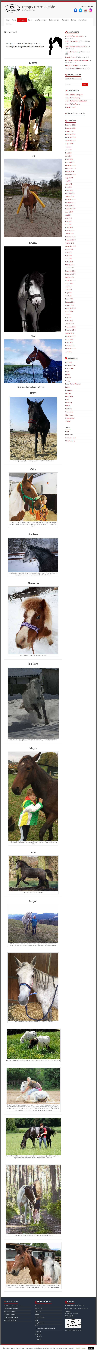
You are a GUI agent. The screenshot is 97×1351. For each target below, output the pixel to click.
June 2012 (68, 352)
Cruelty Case (69, 368)
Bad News (68, 362)
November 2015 (70, 274)
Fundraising (68, 390)
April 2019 (68, 156)
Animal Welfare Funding (72, 41)
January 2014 (69, 324)
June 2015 (68, 289)
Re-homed (39, 1339)
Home (7, 20)
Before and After (70, 365)
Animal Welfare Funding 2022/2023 (76, 46)
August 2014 (69, 311)
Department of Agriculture (11, 1308)
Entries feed (69, 435)
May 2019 (68, 153)
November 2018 (70, 168)
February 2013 (69, 345)
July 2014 (68, 314)
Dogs (67, 371)
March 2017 (69, 227)
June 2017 (68, 218)
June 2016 (68, 252)
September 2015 (70, 280)
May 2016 (68, 255)
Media (67, 399)
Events (67, 387)
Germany (68, 393)
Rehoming (68, 402)
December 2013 (70, 327)
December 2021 (70, 134)
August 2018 (69, 178)
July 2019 (68, 147)
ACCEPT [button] (91, 1348)
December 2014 (70, 308)
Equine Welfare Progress (73, 384)
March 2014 (69, 321)
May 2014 (68, 317)
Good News (69, 396)
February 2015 (69, 302)
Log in (67, 431)
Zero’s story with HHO (72, 68)
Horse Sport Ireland (9, 1314)
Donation (68, 378)
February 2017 (69, 230)
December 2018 (70, 165)
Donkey (67, 381)
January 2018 (69, 196)
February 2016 (69, 265)
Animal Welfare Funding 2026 (74, 36)
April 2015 (68, 296)
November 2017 (70, 203)
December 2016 (70, 237)
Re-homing (22, 20)
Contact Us (9, 24)
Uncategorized (69, 418)
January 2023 (69, 131)
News (14, 20)
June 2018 (68, 184)
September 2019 (70, 140)
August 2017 (69, 212)
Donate (73, 20)
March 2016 (69, 262)
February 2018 (69, 193)
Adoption (39, 1336)
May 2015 (68, 293)
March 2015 (69, 299)
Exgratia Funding (70, 57)
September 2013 (70, 336)
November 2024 (70, 128)
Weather (68, 421)
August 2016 (69, 249)
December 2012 (70, 349)
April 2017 (68, 224)
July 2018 (68, 181)
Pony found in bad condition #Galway (76, 60)
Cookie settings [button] (81, 1348)
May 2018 (68, 187)
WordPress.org (70, 441)
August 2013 (69, 339)
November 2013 (70, 330)
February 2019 (69, 162)
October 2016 (69, 243)
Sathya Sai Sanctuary (10, 1311)
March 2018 (69, 190)
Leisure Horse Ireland (10, 1320)
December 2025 (70, 125)
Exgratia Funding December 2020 (46, 1328)
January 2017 (69, 234)
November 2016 (70, 240)
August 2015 (69, 283)
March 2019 (69, 159)
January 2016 (69, 268)
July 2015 (68, 286)
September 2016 (70, 246)
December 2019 (70, 137)
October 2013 (69, 333)
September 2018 (70, 175)
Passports (65, 20)
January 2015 (69, 305)
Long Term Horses (40, 20)
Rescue (67, 406)
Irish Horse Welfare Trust (11, 1317)
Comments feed (70, 438)
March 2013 (69, 342)
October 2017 (69, 206)
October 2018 (69, 171)
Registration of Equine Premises (13, 1306)
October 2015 (69, 277)
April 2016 (68, 258)
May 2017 (68, 221)
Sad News (68, 409)
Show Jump (69, 412)
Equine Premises (54, 20)
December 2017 (70, 199)
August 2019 (69, 143)
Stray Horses (69, 415)
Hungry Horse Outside (38, 7)
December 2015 (70, 271)
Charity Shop (83, 20)
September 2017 (70, 209)
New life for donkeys (71, 65)
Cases (30, 20)
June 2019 (68, 150)
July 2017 (68, 215)
